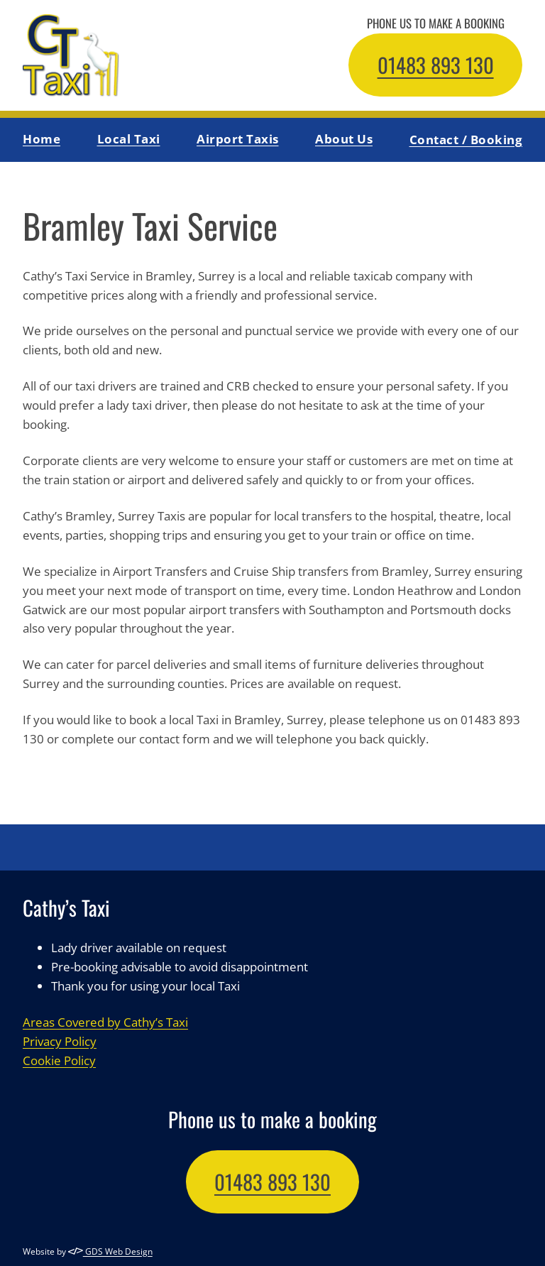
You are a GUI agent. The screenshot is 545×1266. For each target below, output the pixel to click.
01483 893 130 (436, 65)
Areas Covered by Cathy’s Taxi (105, 1021)
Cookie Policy (59, 1060)
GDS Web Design (110, 1251)
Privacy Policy (60, 1040)
